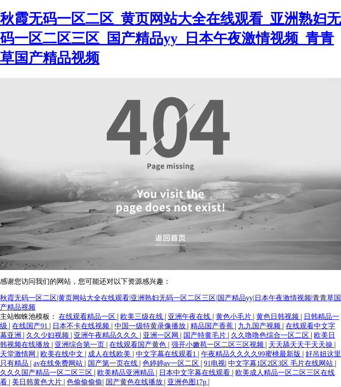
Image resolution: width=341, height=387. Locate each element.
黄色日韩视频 (278, 316)
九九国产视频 (260, 326)
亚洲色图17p (187, 382)
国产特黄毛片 (205, 335)
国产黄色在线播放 (135, 382)
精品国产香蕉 (212, 326)
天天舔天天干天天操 (301, 344)
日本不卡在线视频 (81, 326)
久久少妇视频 (48, 335)
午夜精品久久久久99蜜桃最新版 (251, 354)
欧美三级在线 (142, 316)
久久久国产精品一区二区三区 (47, 372)
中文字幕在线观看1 (167, 354)
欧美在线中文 (62, 354)
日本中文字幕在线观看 (195, 372)
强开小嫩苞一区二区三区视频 (218, 344)
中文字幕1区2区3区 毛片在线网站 (281, 363)
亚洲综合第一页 (80, 344)
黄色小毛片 (234, 316)
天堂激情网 (18, 354)
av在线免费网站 (58, 363)
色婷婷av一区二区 (172, 363)
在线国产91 (30, 326)
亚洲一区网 (161, 335)
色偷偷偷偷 (84, 382)
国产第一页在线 (113, 363)
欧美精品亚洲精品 (126, 372)
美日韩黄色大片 (37, 382)
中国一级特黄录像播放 (151, 326)
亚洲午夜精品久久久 (106, 335)
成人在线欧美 (110, 354)
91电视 (214, 363)
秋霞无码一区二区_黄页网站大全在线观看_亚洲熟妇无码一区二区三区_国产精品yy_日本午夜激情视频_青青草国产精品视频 (170, 38)
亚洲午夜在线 (190, 316)
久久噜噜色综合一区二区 (271, 335)
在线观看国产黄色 (138, 344)
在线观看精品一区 (88, 316)
